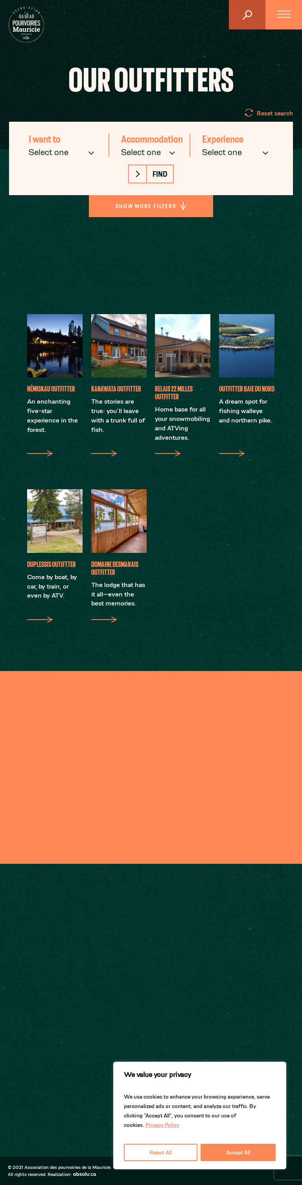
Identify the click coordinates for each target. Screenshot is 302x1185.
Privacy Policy (162, 1125)
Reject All (160, 1152)
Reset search (275, 113)
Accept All (238, 1152)
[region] (199, 1115)
